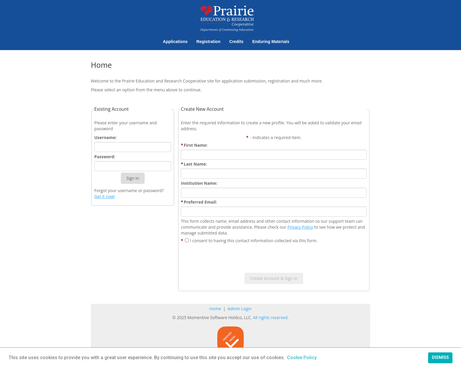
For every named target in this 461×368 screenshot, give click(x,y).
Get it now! (104, 196)
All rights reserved (270, 317)
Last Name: (194, 164)
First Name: (194, 145)
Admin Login (240, 308)
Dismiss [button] (440, 357)
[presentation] (273, 256)
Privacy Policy (300, 227)
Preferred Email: (199, 202)
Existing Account (111, 109)
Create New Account (202, 109)
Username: (105, 137)
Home (215, 308)
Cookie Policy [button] (302, 357)
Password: (104, 156)
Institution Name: (199, 183)
